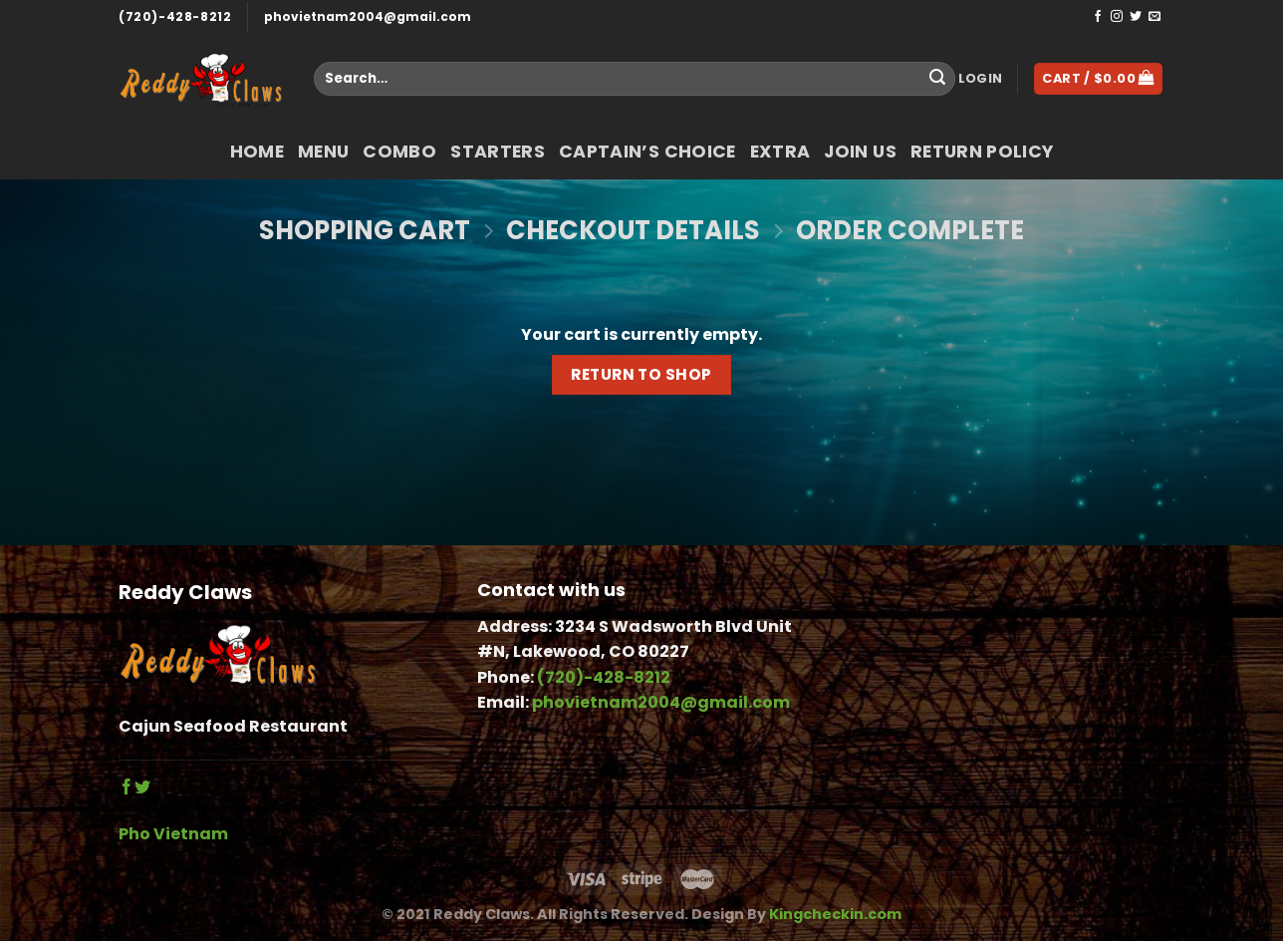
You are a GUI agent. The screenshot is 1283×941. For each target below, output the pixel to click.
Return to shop (641, 374)
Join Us (860, 151)
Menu (323, 151)
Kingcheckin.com (835, 914)
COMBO (399, 151)
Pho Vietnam (173, 833)
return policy (982, 151)
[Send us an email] (1154, 17)
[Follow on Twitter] (1136, 17)
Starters (497, 151)
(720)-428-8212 (175, 16)
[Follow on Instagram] (1117, 17)
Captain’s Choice (647, 151)
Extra (780, 151)
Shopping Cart (364, 230)
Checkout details (633, 230)
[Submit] (937, 79)
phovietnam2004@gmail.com (367, 16)
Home (257, 151)
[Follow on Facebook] (1098, 17)
